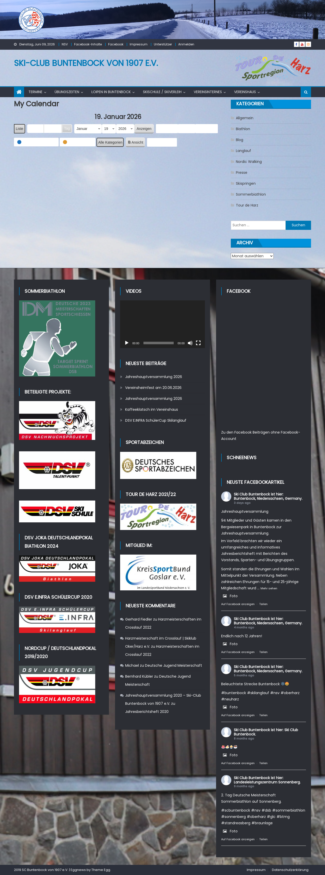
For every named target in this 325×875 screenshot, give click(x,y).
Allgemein (244, 118)
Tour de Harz (247, 205)
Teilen (263, 604)
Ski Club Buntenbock (252, 494)
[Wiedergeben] (126, 343)
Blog (239, 139)
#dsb (266, 810)
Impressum (139, 44)
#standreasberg (235, 823)
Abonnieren (162, 142)
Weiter (207, 128)
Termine (35, 91)
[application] (162, 324)
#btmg (283, 816)
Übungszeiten (67, 91)
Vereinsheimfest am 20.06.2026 (153, 387)
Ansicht (136, 143)
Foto (229, 595)
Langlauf (243, 150)
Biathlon (243, 128)
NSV (65, 44)
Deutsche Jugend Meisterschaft (173, 665)
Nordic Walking (249, 161)
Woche (53, 128)
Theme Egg (100, 869)
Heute (187, 128)
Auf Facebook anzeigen (238, 604)
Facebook (115, 44)
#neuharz (230, 699)
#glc (271, 816)
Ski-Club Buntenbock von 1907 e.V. (86, 63)
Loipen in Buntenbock (111, 91)
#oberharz (290, 692)
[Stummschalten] (190, 343)
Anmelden (186, 44)
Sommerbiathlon (251, 194)
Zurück (167, 128)
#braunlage (262, 823)
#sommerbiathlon (288, 810)
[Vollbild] (198, 343)
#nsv (275, 692)
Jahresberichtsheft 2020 (147, 711)
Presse (241, 172)
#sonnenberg (233, 816)
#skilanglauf (258, 692)
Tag (67, 128)
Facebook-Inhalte (88, 44)
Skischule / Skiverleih (162, 91)
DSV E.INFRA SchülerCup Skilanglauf (155, 420)
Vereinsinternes (208, 91)
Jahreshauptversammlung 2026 (153, 376)
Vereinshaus (245, 91)
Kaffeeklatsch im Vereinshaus (151, 409)
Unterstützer (163, 44)
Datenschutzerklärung (290, 869)
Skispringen (246, 183)
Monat (35, 128)
